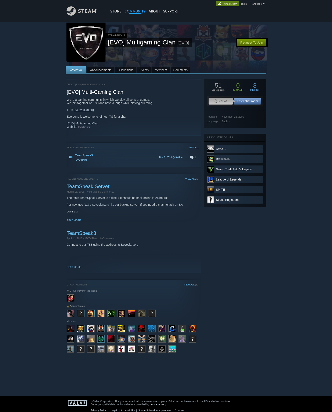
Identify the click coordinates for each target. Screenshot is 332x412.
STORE (116, 11)
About (154, 11)
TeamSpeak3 (81, 233)
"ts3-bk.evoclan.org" (97, 204)
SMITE (220, 189)
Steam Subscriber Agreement (155, 410)
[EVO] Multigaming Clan (82, 123)
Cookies (179, 410)
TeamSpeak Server (88, 186)
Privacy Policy (99, 410)
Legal (114, 410)
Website (72, 126)
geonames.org (158, 404)
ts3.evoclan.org (84, 110)
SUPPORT (171, 11)
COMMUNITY (135, 11)
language (257, 3)
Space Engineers (227, 199)
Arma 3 (220, 149)
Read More (74, 220)
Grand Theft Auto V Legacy (234, 169)
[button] (133, 157)
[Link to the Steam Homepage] (85, 14)
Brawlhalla (223, 159)
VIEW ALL (194, 147)
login (244, 3)
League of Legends (228, 179)
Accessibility (128, 410)
